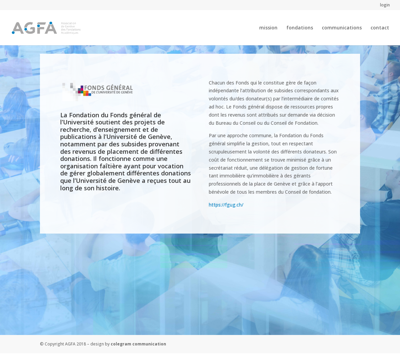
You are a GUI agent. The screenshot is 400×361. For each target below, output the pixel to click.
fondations (299, 28)
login (385, 5)
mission (268, 28)
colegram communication (138, 344)
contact (380, 28)
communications (342, 28)
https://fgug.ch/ (226, 204)
